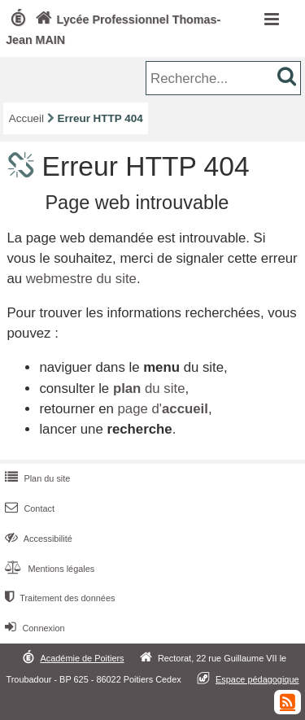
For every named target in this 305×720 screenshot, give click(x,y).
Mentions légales (48, 569)
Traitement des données (58, 598)
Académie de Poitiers (82, 658)
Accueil (26, 118)
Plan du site (36, 478)
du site (149, 388)
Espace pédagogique (257, 679)
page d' (162, 409)
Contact (28, 508)
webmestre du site (81, 278)
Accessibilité (37, 538)
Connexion (33, 628)
